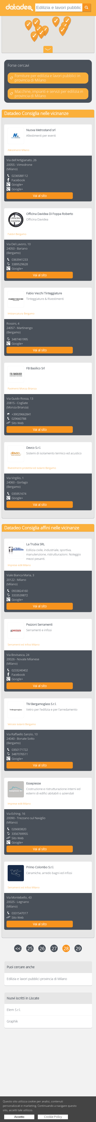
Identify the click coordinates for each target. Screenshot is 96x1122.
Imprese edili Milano (19, 565)
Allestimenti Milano (18, 150)
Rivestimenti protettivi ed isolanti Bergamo (32, 468)
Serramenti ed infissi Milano (23, 644)
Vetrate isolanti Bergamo (22, 724)
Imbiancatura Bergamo (21, 313)
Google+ (17, 184)
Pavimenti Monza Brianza (22, 388)
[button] (63, 31)
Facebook (18, 180)
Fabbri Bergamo (17, 234)
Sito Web (18, 423)
